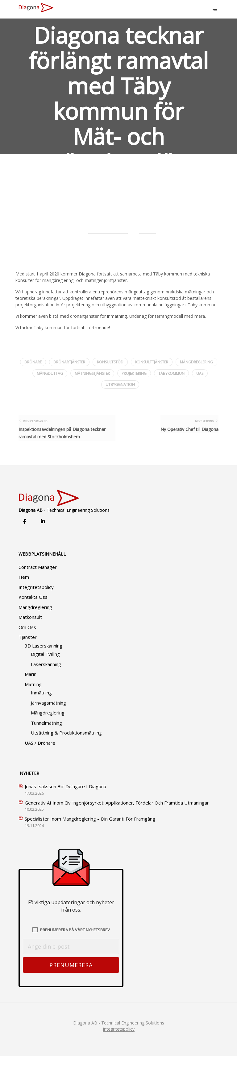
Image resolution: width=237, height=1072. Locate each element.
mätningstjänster (92, 373)
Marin (30, 690)
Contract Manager (38, 583)
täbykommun (171, 373)
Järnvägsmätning (48, 719)
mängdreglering (196, 362)
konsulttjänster (151, 362)
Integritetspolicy (36, 603)
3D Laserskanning (43, 662)
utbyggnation (120, 384)
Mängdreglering (35, 623)
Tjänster (28, 653)
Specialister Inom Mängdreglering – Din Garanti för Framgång (90, 835)
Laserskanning (46, 680)
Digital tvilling (45, 670)
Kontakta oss (33, 613)
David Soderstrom (108, 228)
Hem (24, 593)
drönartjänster (69, 362)
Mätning (33, 700)
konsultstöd (110, 362)
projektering (134, 373)
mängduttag (50, 373)
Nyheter (147, 228)
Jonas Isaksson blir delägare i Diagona (65, 803)
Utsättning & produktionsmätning (66, 749)
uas (199, 373)
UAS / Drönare (40, 759)
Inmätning (41, 709)
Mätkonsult (30, 633)
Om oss (27, 643)
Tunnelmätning (46, 739)
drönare (33, 362)
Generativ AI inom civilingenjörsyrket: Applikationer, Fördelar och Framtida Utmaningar (117, 819)
